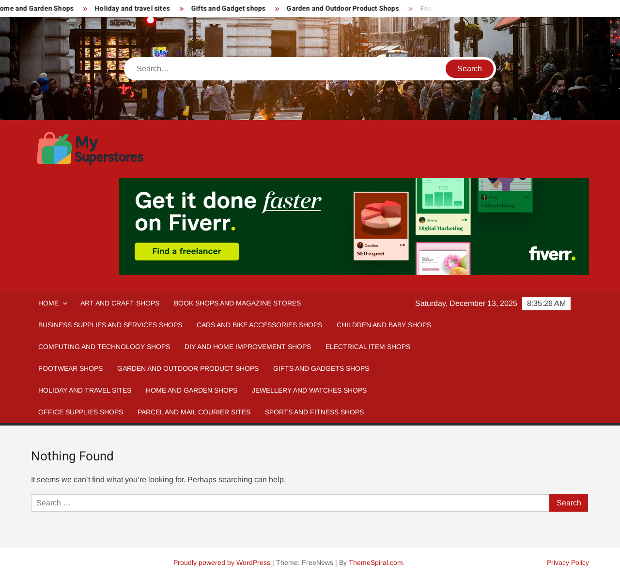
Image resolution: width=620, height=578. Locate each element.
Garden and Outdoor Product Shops (345, 8)
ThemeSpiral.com (376, 562)
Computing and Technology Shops (104, 346)
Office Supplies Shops (80, 412)
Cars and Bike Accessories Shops (259, 325)
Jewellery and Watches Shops (309, 390)
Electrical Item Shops (368, 346)
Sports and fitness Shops (314, 412)
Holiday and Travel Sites (84, 390)
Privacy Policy (568, 562)
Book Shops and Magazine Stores (237, 303)
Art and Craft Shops (119, 303)
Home (48, 303)
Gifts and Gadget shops (231, 8)
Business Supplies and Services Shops (110, 325)
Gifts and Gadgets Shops (321, 368)
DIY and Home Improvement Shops (248, 346)
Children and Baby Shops (384, 325)
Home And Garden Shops (191, 390)
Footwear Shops (70, 368)
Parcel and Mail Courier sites (194, 412)
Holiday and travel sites (134, 8)
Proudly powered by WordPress (221, 562)
